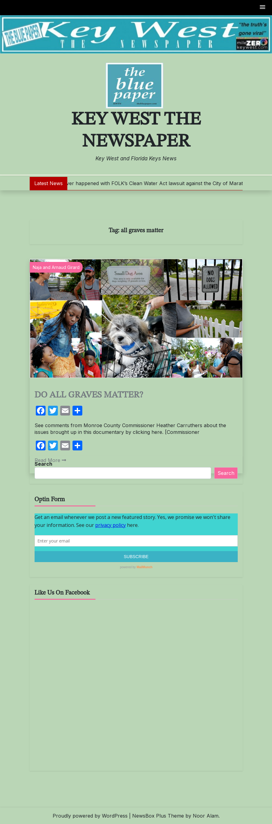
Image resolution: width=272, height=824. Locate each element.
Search (43, 464)
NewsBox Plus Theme (158, 816)
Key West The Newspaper (136, 130)
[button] (263, 7)
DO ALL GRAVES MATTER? (89, 395)
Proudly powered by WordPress (90, 816)
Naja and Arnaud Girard (56, 267)
